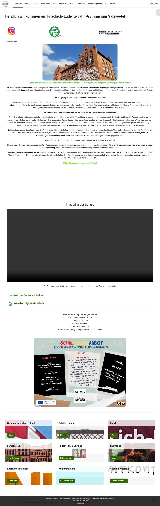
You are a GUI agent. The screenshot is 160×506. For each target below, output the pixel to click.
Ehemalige (114, 459)
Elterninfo (17, 482)
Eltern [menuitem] (112, 4)
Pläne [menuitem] (35, 4)
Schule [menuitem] (26, 4)
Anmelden (154, 4)
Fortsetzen (80, 504)
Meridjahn (66, 436)
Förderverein (18, 459)
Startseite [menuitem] (18, 4)
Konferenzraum (68, 482)
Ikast (15, 436)
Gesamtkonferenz (117, 482)
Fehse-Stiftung (68, 459)
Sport (112, 436)
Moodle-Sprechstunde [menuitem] (97, 4)
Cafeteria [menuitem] (81, 4)
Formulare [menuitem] (45, 4)
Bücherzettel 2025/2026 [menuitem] (63, 4)
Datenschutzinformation (80, 500)
